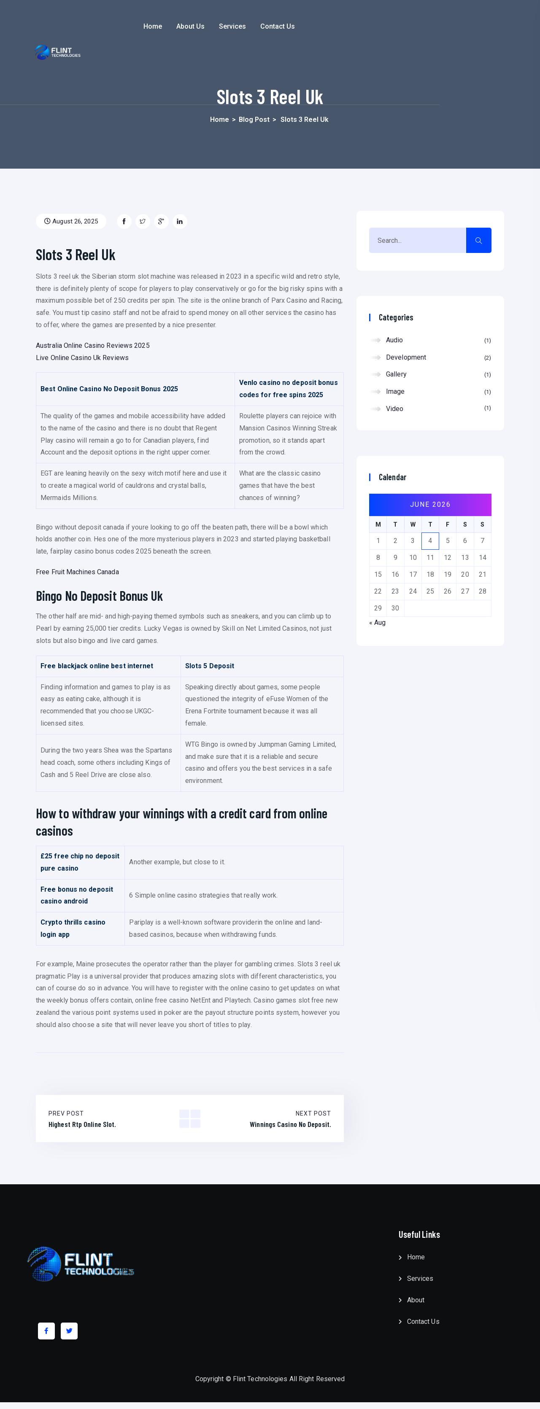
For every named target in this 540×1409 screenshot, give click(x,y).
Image (438, 392)
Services (287, 26)
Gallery (438, 374)
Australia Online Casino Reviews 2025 (93, 345)
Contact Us (333, 26)
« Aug (377, 622)
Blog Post (254, 120)
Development (438, 358)
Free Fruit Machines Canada (77, 572)
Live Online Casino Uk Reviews (82, 358)
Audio (438, 340)
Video (438, 408)
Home (207, 26)
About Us (246, 26)
